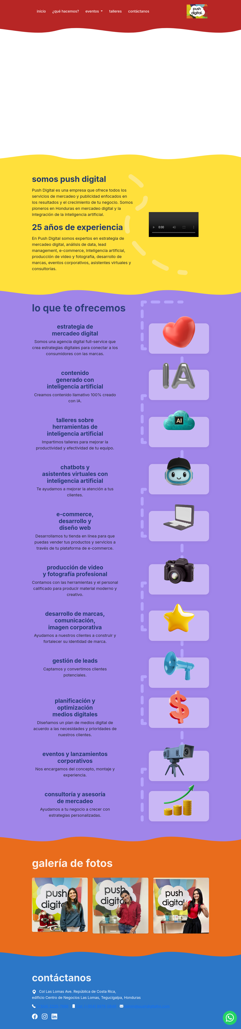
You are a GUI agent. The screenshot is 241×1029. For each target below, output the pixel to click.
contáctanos (138, 11)
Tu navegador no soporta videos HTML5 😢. (120, 93)
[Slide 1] (113, 931)
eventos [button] (93, 11)
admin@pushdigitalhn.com (147, 1006)
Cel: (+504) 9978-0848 (96, 1006)
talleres (115, 11)
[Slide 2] (120, 931)
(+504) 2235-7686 (53, 1006)
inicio (41, 11)
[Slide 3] (128, 931)
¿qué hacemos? (65, 11)
